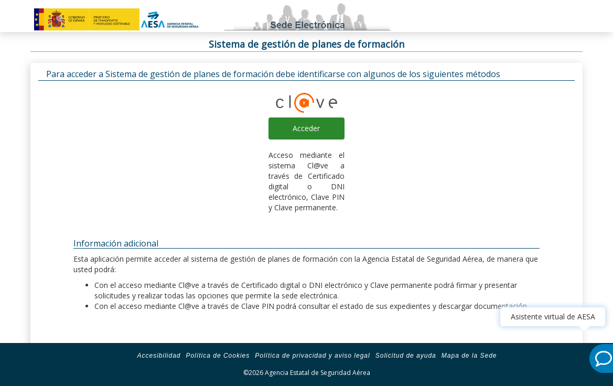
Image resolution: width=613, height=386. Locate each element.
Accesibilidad (158, 355)
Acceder (306, 128)
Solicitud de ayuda (405, 355)
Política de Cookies (218, 355)
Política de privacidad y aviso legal (312, 355)
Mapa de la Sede (469, 355)
